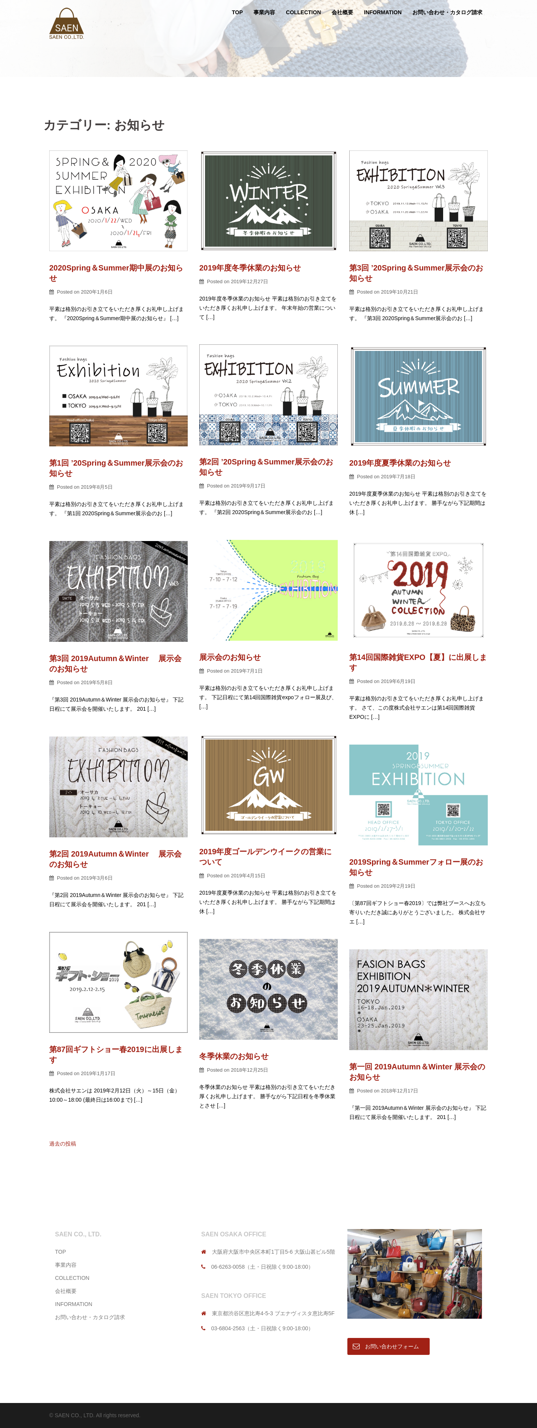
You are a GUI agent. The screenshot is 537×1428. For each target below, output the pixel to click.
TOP (237, 12)
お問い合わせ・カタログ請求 (447, 12)
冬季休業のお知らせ (233, 1056)
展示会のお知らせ (230, 657)
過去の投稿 (62, 1144)
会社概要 (342, 12)
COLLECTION (303, 12)
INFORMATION (383, 12)
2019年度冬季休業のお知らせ (250, 268)
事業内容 (264, 12)
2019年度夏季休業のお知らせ (400, 463)
